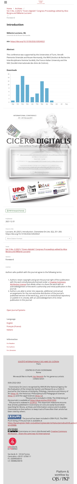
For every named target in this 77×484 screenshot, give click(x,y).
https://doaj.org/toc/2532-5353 (43, 400)
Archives (18, 8)
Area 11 (11, 396)
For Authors (11, 347)
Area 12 (39, 396)
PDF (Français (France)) (16, 211)
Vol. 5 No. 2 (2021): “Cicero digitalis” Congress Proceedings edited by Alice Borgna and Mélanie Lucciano (37, 12)
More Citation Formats (14, 239)
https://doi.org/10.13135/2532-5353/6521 (28, 41)
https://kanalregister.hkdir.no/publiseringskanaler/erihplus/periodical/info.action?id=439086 (42, 424)
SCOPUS (33, 402)
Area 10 (14, 393)
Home (9, 8)
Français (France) (14, 326)
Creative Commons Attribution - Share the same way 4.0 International (37, 432)
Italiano (10, 330)
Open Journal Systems (16, 310)
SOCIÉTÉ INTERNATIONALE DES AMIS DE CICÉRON (38, 361)
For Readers (11, 343)
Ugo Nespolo (38, 376)
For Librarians (11, 350)
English (10, 323)
